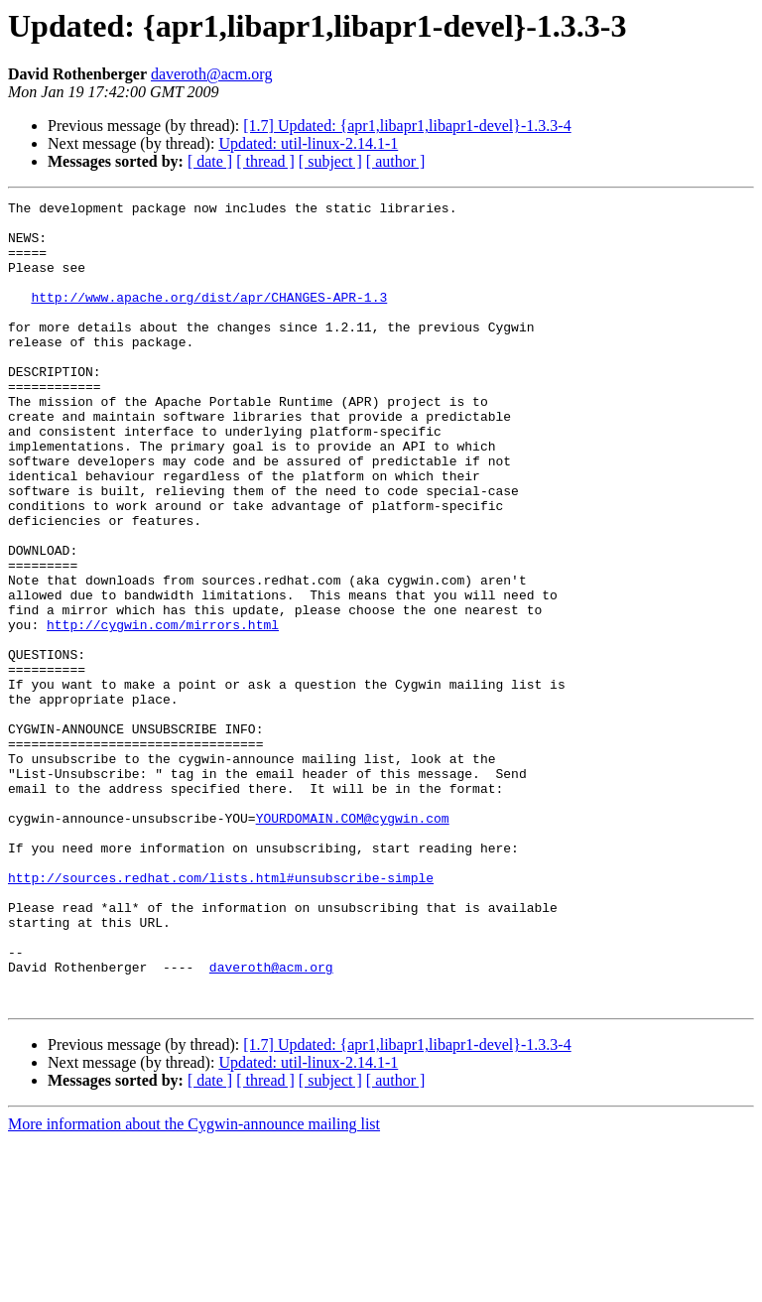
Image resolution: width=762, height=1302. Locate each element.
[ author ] (396, 161)
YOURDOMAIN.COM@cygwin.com (352, 943)
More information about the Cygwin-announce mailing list (194, 1284)
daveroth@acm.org (211, 73)
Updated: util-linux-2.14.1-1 (308, 143)
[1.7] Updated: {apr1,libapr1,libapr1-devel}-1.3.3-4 (407, 125)
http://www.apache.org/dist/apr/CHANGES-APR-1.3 (209, 317)
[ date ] (210, 161)
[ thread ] (265, 161)
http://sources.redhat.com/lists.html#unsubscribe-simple (221, 1014)
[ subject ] (330, 161)
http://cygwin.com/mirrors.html (163, 710)
